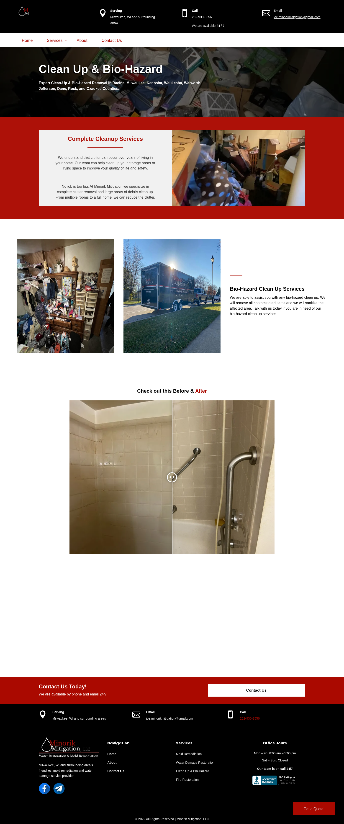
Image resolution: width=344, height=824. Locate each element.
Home (27, 40)
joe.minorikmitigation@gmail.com (297, 17)
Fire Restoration (187, 779)
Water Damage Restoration (195, 762)
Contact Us (112, 40)
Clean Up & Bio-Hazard (192, 771)
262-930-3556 (250, 718)
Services (55, 40)
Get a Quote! (313, 809)
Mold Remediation (189, 754)
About (82, 40)
